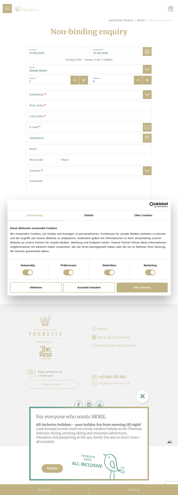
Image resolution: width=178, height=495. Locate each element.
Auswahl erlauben (89, 287)
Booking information (111, 337)
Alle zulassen (142, 287)
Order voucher (51, 384)
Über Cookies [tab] (143, 215)
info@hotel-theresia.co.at (111, 383)
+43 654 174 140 (109, 377)
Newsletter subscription (114, 345)
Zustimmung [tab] (34, 215)
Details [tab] (89, 215)
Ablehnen (36, 287)
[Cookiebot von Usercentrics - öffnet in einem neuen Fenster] (152, 205)
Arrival (100, 329)
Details (52, 468)
